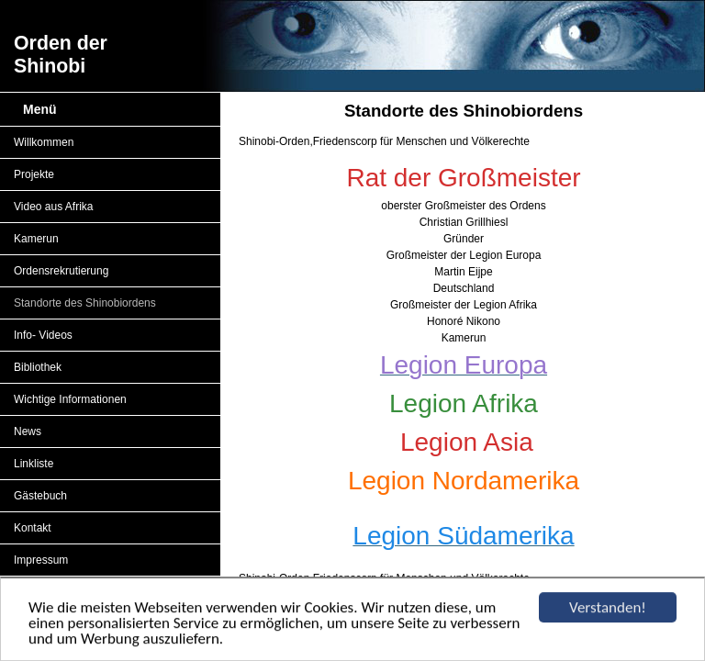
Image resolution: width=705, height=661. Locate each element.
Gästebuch (40, 495)
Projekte (34, 174)
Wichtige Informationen (70, 399)
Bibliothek (38, 367)
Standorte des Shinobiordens (85, 303)
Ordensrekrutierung (61, 270)
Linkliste (33, 463)
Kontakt (32, 527)
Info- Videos (43, 335)
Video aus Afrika (54, 206)
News (27, 431)
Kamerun (36, 238)
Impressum (41, 560)
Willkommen (43, 142)
